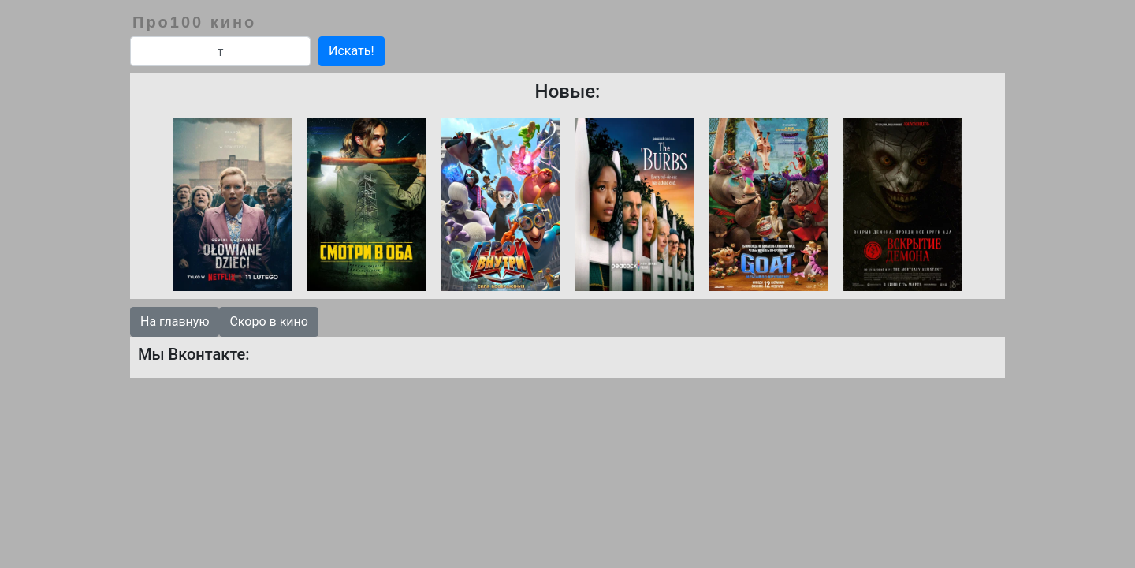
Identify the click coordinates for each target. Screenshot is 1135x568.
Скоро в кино (268, 321)
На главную (174, 321)
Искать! (351, 50)
